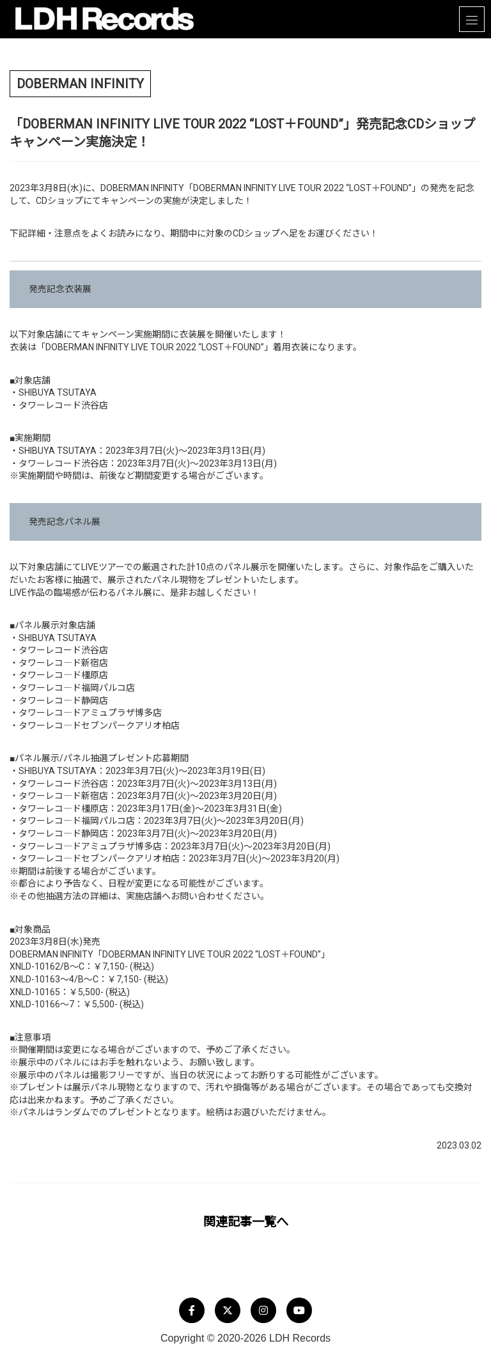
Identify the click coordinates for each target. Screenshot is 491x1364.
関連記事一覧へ (245, 1221)
